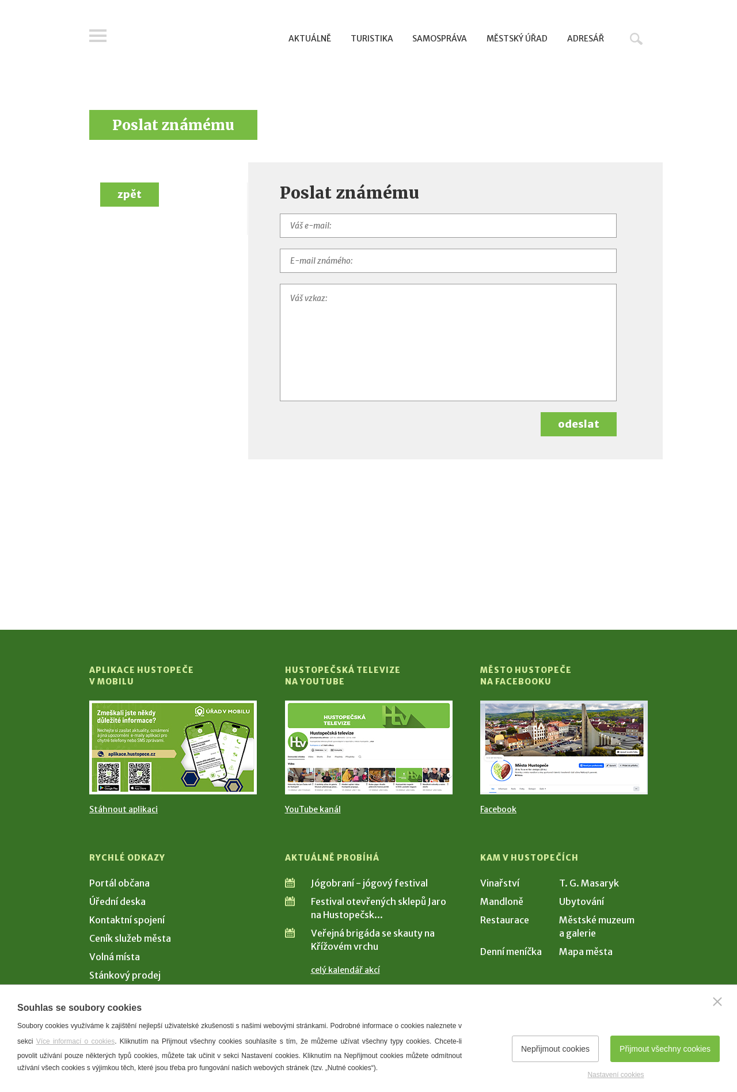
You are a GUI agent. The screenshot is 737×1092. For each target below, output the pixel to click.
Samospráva (439, 38)
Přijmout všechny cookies (665, 1048)
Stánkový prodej (125, 975)
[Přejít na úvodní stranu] (199, 37)
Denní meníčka (511, 951)
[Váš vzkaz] (448, 342)
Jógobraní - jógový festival (369, 883)
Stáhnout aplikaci (123, 809)
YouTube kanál (313, 809)
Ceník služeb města (130, 938)
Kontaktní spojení (127, 920)
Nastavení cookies (615, 1075)
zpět (129, 194)
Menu (98, 35)
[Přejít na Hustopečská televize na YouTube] (369, 747)
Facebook (498, 809)
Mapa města (586, 951)
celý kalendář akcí (345, 970)
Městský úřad (517, 38)
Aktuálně (309, 38)
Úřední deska (117, 901)
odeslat (578, 424)
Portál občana (119, 883)
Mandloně (501, 901)
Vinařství (499, 883)
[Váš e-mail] (448, 226)
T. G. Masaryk (589, 883)
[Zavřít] (717, 1002)
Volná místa (114, 956)
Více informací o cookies (75, 1041)
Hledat (636, 38)
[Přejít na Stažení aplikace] (173, 747)
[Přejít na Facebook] (564, 747)
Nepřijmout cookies (555, 1048)
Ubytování (581, 901)
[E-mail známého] (448, 261)
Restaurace (504, 920)
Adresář (585, 38)
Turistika (372, 38)
